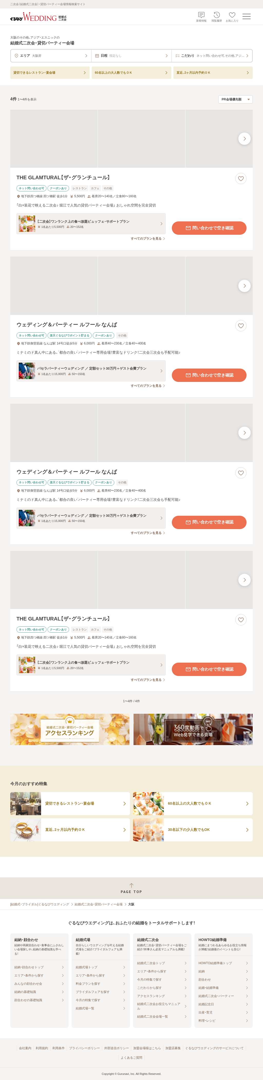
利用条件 (58, 1048)
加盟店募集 (173, 1048)
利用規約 (42, 1048)
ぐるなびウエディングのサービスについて (214, 1048)
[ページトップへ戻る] (131, 888)
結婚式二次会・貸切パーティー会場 (99, 904)
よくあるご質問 (131, 1057)
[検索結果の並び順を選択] (235, 99)
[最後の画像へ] (244, 139)
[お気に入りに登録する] (241, 178)
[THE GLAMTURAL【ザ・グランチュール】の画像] (131, 139)
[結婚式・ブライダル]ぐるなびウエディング (39, 904)
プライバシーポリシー (84, 1048)
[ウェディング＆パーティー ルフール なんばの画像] (131, 286)
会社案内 (25, 1048)
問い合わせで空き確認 (209, 228)
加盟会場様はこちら (147, 1048)
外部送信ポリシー (116, 1048)
